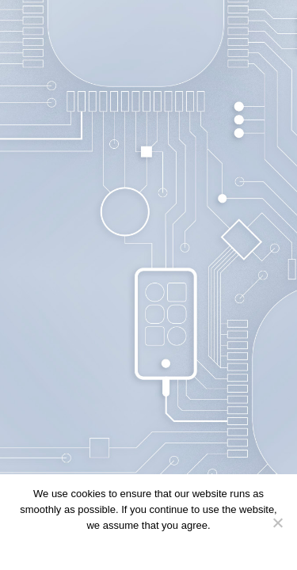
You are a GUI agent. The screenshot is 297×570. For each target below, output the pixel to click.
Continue (113, 546)
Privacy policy (173, 546)
